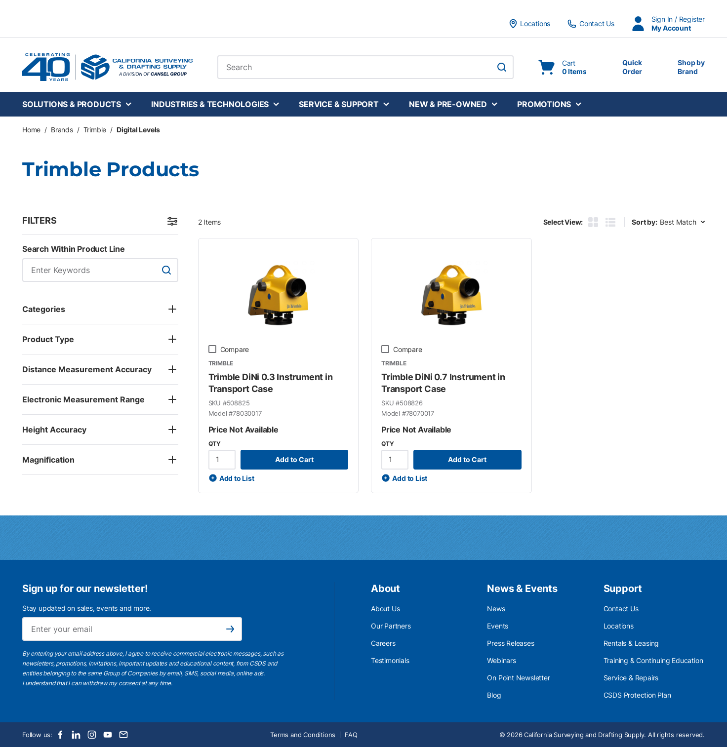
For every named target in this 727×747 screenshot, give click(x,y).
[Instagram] (92, 735)
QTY (214, 443)
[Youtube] (108, 735)
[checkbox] (212, 349)
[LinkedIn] (76, 735)
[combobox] (365, 67)
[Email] (123, 735)
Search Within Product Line (73, 249)
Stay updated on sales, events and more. (86, 608)
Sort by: (644, 222)
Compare (234, 349)
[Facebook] (60, 735)
